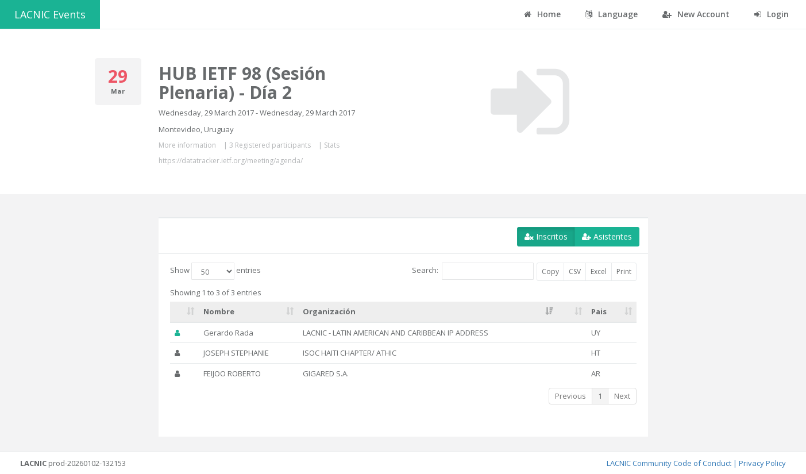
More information (187, 145)
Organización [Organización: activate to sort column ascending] (329, 311)
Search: (473, 271)
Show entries (215, 271)
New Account (696, 14)
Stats (332, 145)
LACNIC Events (50, 14)
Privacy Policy (762, 463)
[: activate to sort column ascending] (184, 312)
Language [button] (611, 14)
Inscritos (546, 236)
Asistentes (607, 236)
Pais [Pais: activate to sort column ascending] (599, 311)
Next (622, 396)
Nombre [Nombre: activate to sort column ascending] (218, 311)
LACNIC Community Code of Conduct (669, 463)
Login (771, 14)
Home (542, 14)
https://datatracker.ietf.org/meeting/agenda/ (231, 160)
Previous (570, 396)
